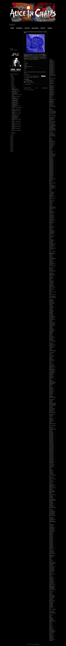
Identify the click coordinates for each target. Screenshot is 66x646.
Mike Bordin (50, 387)
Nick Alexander (51, 418)
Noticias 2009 (50, 442)
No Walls (50, 422)
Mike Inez (50, 388)
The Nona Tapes (51, 595)
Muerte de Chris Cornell (52, 403)
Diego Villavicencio (51, 230)
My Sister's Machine (51, 408)
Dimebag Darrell (51, 231)
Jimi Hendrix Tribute (51, 316)
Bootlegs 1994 (51, 166)
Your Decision (51, 637)
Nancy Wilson (51, 411)
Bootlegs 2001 (51, 169)
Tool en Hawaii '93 (35, 59)
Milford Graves (51, 393)
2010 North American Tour (52, 75)
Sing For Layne (51, 552)
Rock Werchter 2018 (51, 513)
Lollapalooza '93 (35, 77)
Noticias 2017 (50, 450)
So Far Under (50, 560)
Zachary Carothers (51, 639)
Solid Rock (50, 561)
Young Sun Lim (51, 636)
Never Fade (50, 416)
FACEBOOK (19, 28)
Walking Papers (51, 629)
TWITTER (27, 28)
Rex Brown (50, 495)
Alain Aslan (50, 109)
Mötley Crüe (50, 400)
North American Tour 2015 (52, 423)
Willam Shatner (51, 632)
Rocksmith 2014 (51, 514)
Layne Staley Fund (51, 346)
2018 (11, 143)
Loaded (50, 357)
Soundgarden (51, 564)
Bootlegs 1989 (51, 161)
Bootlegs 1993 (28, 77)
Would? (50, 634)
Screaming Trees (51, 524)
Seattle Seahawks (51, 528)
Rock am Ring (51, 506)
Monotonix (50, 394)
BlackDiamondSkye (51, 156)
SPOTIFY (43, 28)
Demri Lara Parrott (51, 226)
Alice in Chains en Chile (52, 113)
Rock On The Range (51, 512)
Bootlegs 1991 (51, 163)
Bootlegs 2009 (51, 173)
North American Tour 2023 (52, 425)
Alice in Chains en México (52, 115)
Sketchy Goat (50, 556)
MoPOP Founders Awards (52, 397)
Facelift (50, 256)
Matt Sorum (50, 378)
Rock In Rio (50, 509)
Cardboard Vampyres (51, 185)
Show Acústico (51, 550)
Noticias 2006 (50, 441)
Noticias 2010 (50, 443)
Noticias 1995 (50, 436)
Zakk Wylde (50, 640)
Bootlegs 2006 (51, 171)
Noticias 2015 (50, 448)
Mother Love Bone (51, 399)
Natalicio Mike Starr (51, 414)
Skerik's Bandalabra (51, 555)
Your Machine (51, 638)
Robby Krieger (51, 502)
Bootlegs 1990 (51, 162)
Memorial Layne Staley (52, 382)
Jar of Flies (50, 308)
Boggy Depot (50, 158)
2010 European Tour (51, 74)
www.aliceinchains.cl (26, 74)
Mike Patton (50, 390)
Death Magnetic (51, 219)
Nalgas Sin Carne (51, 409)
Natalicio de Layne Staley (52, 412)
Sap (49, 523)
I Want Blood (50, 300)
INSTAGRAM (35, 28)
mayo (12, 82)
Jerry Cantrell (50, 310)
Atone (50, 137)
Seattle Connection (51, 527)
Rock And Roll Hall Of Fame (52, 507)
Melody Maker (51, 381)
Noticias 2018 (50, 451)
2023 (11, 149)
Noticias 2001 (50, 438)
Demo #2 (50, 224)
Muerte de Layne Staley (52, 404)
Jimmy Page (50, 318)
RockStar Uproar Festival (52, 515)
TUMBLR (49, 28)
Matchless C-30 (51, 376)
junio (12, 83)
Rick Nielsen (50, 497)
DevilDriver (50, 227)
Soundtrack (50, 565)
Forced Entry (50, 262)
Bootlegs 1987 (51, 160)
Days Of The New (51, 217)
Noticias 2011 (50, 444)
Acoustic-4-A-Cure (51, 103)
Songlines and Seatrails (52, 562)
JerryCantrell (50, 314)
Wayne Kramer (51, 630)
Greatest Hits (51, 276)
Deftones (50, 221)
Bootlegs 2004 (51, 170)
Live (49, 354)
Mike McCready (51, 389)
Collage (50, 197)
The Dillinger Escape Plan (52, 589)
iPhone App (50, 304)
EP (49, 250)
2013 (11, 137)
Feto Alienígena (51, 259)
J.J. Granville (50, 306)
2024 (11, 150)
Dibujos (50, 229)
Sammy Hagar (51, 518)
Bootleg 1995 (50, 159)
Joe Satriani (50, 321)
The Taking (50, 598)
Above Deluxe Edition (51, 99)
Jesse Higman (51, 315)
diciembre (13, 133)
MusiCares (50, 407)
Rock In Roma (51, 510)
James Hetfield (51, 307)
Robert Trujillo (51, 503)
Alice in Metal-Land (51, 122)
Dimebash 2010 (51, 232)
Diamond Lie (50, 228)
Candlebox (50, 184)
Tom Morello (50, 606)
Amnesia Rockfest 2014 (52, 125)
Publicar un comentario (28, 84)
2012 (11, 136)
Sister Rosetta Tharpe (52, 553)
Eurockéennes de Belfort (52, 251)
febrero (13, 78)
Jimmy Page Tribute (51, 319)
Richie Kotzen (51, 496)
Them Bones (50, 599)
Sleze (50, 558)
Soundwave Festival (51, 566)
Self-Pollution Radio (51, 531)
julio (12, 84)
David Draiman (51, 216)
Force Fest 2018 (51, 261)
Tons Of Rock (50, 607)
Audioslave (50, 138)
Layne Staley (31, 77)
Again (50, 108)
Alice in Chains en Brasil (52, 112)
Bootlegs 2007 (51, 172)
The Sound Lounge (51, 597)
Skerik (50, 554)
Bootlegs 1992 (51, 164)
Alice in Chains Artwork (52, 111)
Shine (50, 549)
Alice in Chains (51, 110)
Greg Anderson (51, 277)
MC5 (49, 379)
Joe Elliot (50, 320)
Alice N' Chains (51, 123)
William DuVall (51, 633)
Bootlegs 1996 (51, 168)
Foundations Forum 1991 (52, 265)
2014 (11, 138)
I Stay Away (50, 299)
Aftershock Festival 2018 (52, 106)
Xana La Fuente (51, 635)
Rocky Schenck (51, 517)
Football (50, 260)
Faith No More (51, 257)
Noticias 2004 (50, 439)
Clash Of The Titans (51, 196)
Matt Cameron (51, 377)
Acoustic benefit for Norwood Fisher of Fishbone (51, 102)
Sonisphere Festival (51, 563)
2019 (11, 144)
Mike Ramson (51, 391)
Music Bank (50, 406)
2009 (11, 75)
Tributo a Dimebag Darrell (52, 609)
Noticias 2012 (50, 445)
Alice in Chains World (51, 121)
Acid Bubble (50, 100)
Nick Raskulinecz (51, 420)
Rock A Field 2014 (51, 505)
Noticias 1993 (50, 435)
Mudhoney (50, 402)
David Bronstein (51, 215)
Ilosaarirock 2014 (51, 302)
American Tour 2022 (51, 124)
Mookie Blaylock (51, 396)
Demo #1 (50, 223)
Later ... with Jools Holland (52, 341)
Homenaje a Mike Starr (52, 296)
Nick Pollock (50, 419)
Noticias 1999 (50, 437)
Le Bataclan (50, 347)
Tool (37, 77)
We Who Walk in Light (52, 631)
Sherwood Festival (51, 548)
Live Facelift (50, 356)
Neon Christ (50, 415)
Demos (50, 225)
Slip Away (50, 559)
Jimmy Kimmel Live (51, 317)
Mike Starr (50, 392)
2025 (11, 151)
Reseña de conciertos (52, 494)
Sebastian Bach (51, 530)
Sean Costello (51, 525)
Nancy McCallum (51, 410)
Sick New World (51, 551)
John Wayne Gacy (51, 323)
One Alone (50, 463)
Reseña (50, 493)
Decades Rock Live (51, 220)
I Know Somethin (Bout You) (52, 297)
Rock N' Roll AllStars (51, 511)
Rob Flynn (50, 501)
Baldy (50, 139)
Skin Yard (50, 557)
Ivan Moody (50, 305)
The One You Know (51, 596)
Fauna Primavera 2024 (52, 258)
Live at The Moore (51, 355)
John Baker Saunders (51, 322)
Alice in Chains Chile (28, 80)
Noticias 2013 (50, 446)
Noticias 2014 (50, 447)
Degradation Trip (51, 222)
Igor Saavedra (51, 301)
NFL (49, 417)
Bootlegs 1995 (51, 167)
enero (12, 77)
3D (49, 84)
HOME (12, 28)
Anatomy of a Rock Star (52, 128)
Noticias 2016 (50, 449)
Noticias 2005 (50, 440)
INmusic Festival (51, 303)
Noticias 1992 (50, 434)
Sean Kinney (50, 526)
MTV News (50, 401)
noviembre (13, 132)
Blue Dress (50, 157)
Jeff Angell (50, 309)
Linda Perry (50, 353)
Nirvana (50, 421)
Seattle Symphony (51, 529)
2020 (11, 145)
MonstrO (50, 395)
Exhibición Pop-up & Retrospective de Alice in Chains (52, 254)
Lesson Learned (51, 352)
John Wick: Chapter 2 (51, 324)
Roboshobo (50, 504)
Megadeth (50, 380)
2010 (11, 76)
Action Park (50, 104)
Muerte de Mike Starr (52, 405)
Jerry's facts (50, 313)
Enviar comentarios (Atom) (30, 89)
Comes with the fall (51, 198)
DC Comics (50, 218)
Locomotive (50, 358)
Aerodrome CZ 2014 (51, 105)
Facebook (50, 255)
